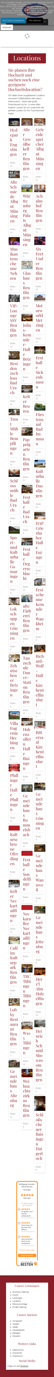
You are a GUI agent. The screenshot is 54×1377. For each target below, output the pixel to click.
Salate (15, 1327)
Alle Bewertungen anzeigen (27, 1250)
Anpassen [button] (6, 27)
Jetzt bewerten (27, 1255)
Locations (17, 1301)
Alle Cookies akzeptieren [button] (13, 20)
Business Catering (21, 1292)
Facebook (24, 1366)
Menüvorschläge (20, 1304)
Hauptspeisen (19, 1330)
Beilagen (16, 1333)
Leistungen (17, 1298)
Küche (15, 1295)
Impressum (18, 1356)
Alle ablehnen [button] (35, 20)
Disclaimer (17, 1353)
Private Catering (19, 1307)
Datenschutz (18, 1350)
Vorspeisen (17, 1321)
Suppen (16, 1324)
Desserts (16, 1336)
